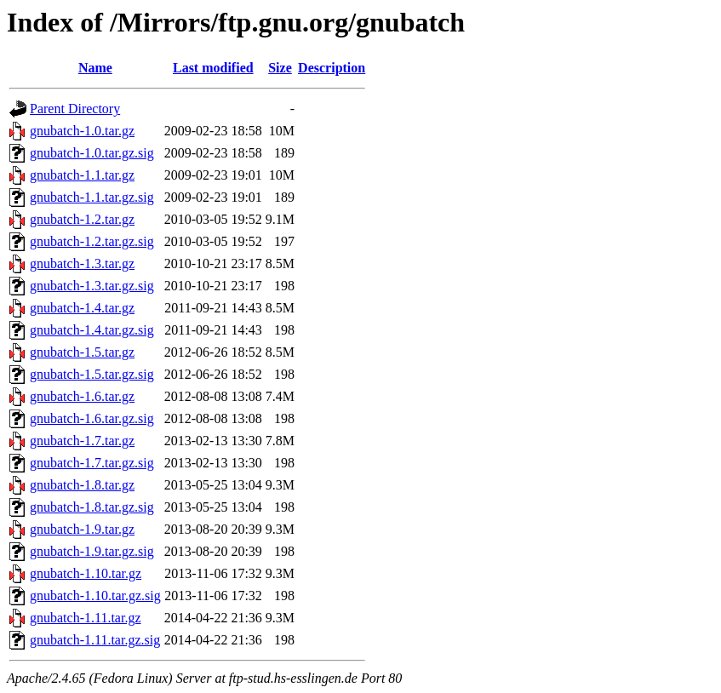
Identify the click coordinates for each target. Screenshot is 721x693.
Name (95, 67)
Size (280, 67)
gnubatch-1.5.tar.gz (82, 352)
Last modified (213, 67)
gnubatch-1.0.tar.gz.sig (92, 153)
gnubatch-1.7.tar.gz (82, 440)
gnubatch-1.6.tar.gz (82, 396)
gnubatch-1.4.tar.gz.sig (92, 330)
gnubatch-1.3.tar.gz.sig (92, 285)
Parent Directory (75, 108)
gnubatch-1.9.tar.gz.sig (92, 551)
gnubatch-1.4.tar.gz (82, 308)
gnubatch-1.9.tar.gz (82, 529)
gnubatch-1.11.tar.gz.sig (95, 640)
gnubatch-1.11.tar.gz (85, 617)
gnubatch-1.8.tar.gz (82, 485)
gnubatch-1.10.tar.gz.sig (95, 595)
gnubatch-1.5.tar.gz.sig (92, 374)
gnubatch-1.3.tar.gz (82, 263)
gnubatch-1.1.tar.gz (82, 175)
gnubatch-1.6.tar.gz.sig (92, 418)
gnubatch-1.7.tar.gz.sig (92, 462)
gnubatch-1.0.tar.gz (82, 130)
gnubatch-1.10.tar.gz (85, 573)
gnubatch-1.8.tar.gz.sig (92, 507)
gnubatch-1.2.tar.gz (82, 219)
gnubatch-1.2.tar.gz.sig (92, 241)
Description (331, 67)
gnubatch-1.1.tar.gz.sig (92, 197)
